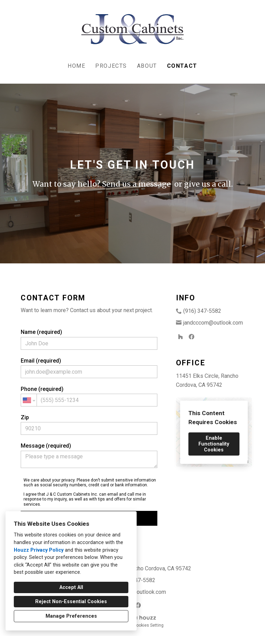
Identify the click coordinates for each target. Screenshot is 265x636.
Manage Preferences (71, 616)
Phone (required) (89, 396)
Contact (182, 66)
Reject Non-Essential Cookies (71, 602)
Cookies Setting (149, 625)
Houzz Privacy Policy (38, 550)
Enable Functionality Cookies (213, 444)
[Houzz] (180, 336)
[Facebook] (191, 336)
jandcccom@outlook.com (213, 322)
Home (76, 66)
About (147, 66)
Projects (111, 66)
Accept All (71, 587)
